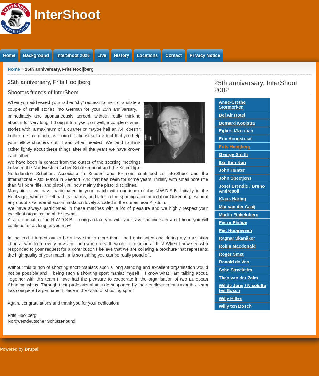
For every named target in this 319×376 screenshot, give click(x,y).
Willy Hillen (230, 298)
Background (36, 55)
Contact (173, 55)
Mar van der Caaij (237, 206)
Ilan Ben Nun (232, 162)
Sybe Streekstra (235, 269)
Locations (147, 55)
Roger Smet (231, 254)
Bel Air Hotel (232, 115)
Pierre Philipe (233, 222)
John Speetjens (235, 178)
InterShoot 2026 (73, 55)
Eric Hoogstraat (235, 138)
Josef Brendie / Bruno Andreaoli (242, 189)
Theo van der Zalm (238, 277)
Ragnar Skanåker (237, 238)
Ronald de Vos (234, 261)
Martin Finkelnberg (238, 214)
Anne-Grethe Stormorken (232, 105)
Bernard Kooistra (237, 123)
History (121, 55)
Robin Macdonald (237, 246)
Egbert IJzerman (236, 130)
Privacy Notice (205, 55)
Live (101, 55)
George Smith (233, 154)
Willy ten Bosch (235, 306)
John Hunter (232, 170)
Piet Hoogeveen (235, 230)
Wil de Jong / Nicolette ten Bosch (242, 288)
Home (9, 55)
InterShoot (67, 14)
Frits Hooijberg (234, 146)
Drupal (32, 349)
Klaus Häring (232, 198)
